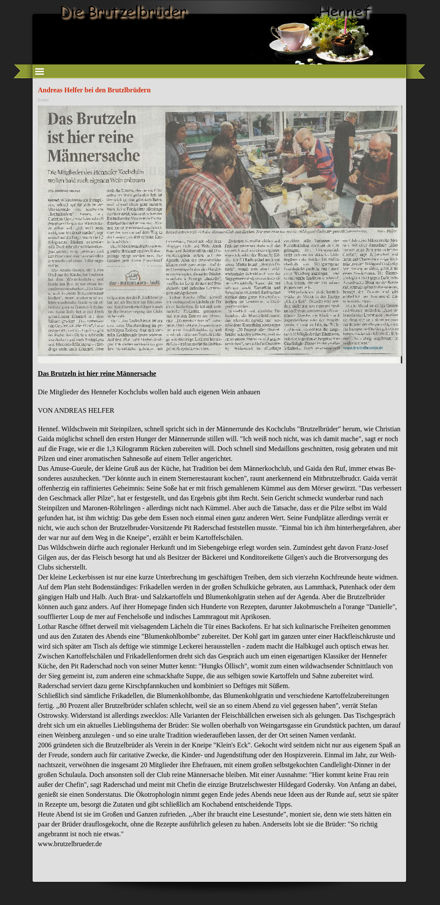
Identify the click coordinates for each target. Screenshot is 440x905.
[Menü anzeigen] (39, 71)
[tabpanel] (220, 613)
